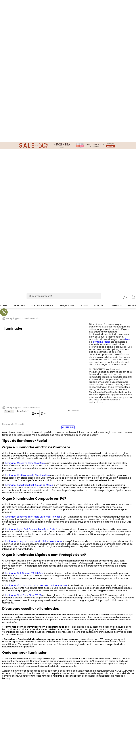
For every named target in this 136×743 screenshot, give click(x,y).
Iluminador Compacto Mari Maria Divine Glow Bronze (34, 541)
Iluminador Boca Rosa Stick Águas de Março (29, 485)
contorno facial (101, 341)
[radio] (35, 413)
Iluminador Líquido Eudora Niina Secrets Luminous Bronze (36, 585)
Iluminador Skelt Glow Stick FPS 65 (23, 595)
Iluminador (34, 318)
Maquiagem (13, 318)
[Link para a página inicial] (4, 319)
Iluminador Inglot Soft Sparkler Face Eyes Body (30, 529)
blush (128, 339)
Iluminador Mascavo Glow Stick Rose (25, 463)
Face (24, 318)
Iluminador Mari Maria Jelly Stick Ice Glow (27, 475)
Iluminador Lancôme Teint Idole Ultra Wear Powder (32, 516)
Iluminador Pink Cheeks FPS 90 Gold (24, 573)
